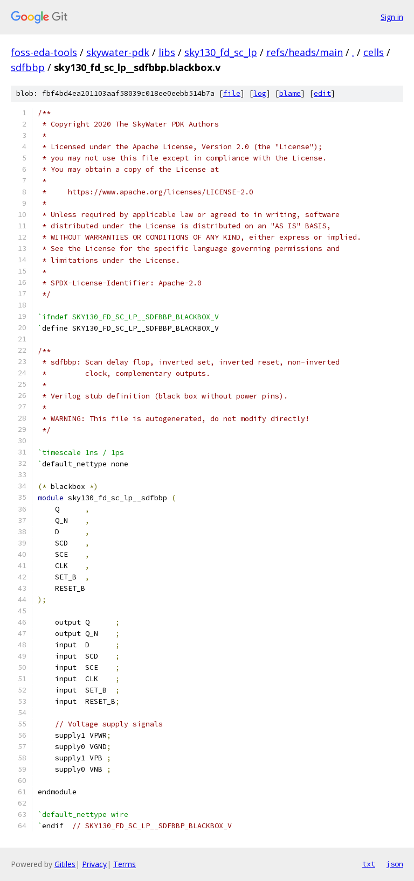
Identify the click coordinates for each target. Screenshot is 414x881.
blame (290, 93)
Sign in (392, 17)
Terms (124, 864)
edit (322, 93)
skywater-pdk (117, 52)
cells (373, 52)
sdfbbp (28, 67)
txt (368, 864)
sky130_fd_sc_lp (220, 52)
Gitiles (64, 864)
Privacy (94, 864)
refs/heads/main (304, 52)
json (394, 864)
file (231, 93)
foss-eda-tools (44, 52)
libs (166, 52)
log (259, 93)
